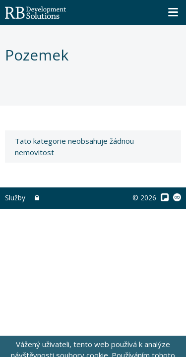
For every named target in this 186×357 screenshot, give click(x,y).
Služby (15, 197)
